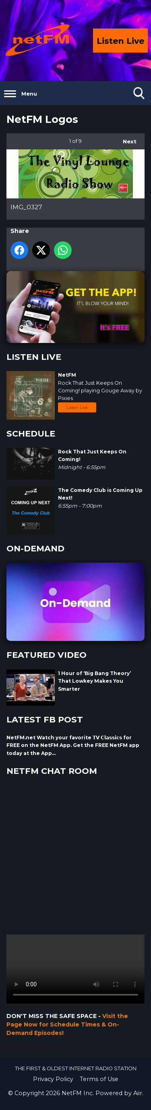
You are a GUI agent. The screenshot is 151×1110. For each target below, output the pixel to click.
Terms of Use (99, 1079)
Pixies (65, 398)
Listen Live (77, 407)
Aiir (137, 1093)
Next (126, 139)
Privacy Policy (53, 1079)
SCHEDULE (30, 433)
